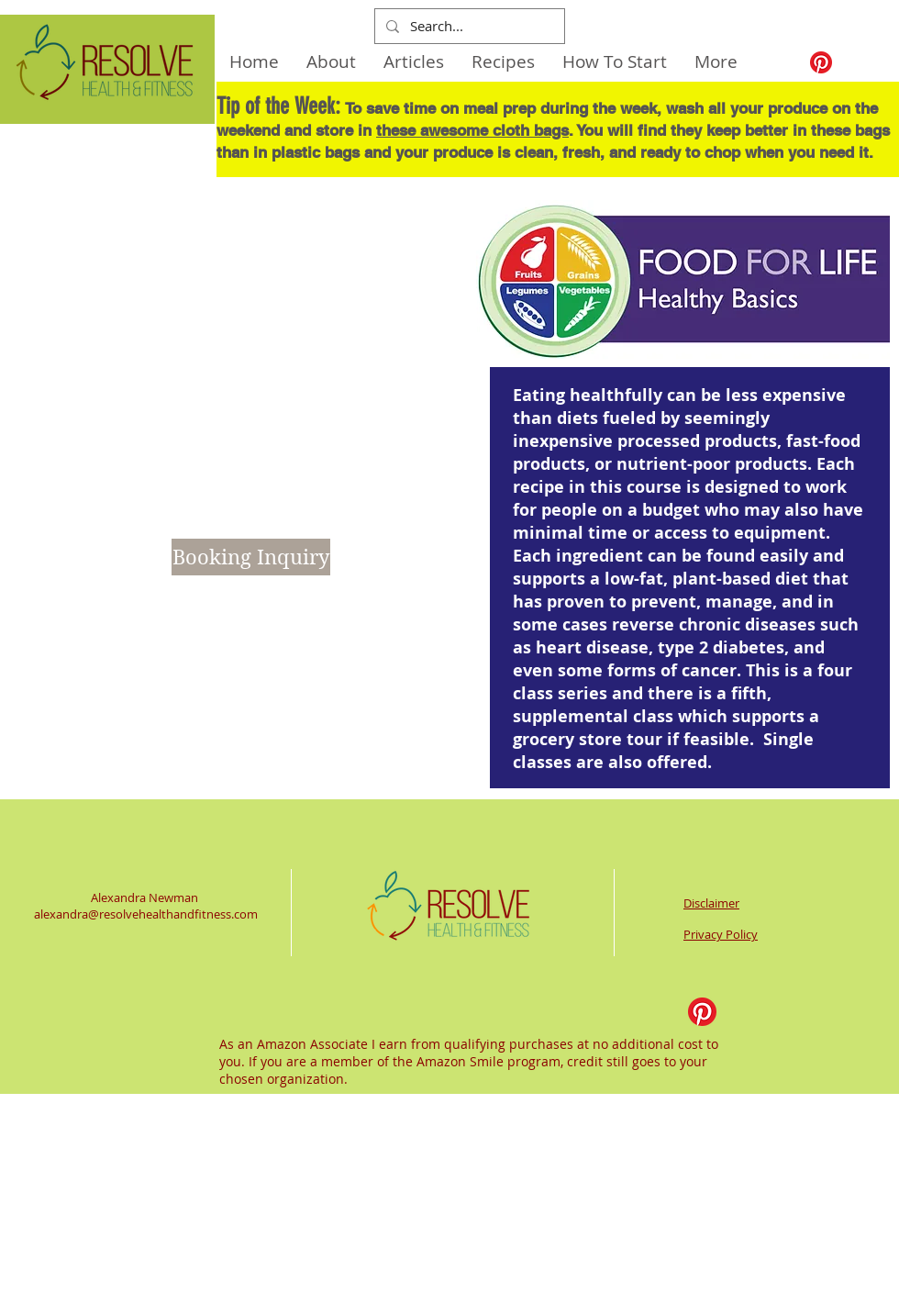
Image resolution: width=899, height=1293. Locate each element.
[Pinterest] (821, 62)
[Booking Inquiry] (251, 557)
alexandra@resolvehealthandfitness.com (146, 914)
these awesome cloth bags (472, 130)
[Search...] (468, 26)
